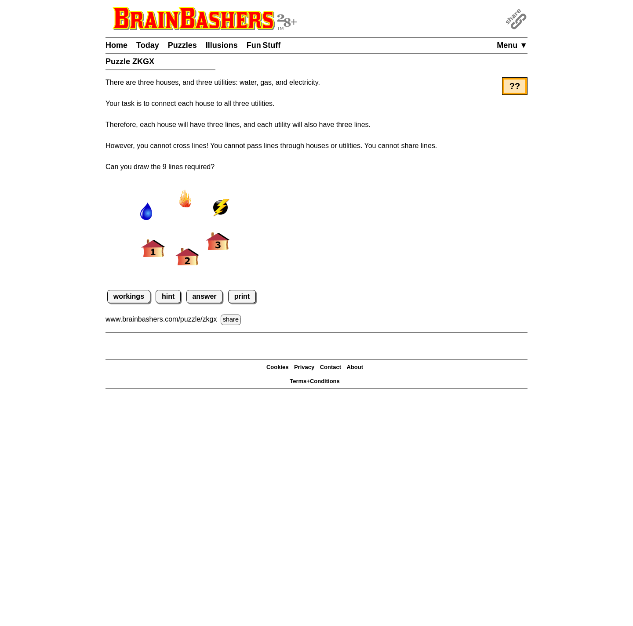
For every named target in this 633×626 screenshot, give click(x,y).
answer (204, 296)
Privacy (304, 367)
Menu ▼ (512, 45)
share (231, 319)
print (242, 296)
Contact (330, 367)
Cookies (277, 367)
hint (168, 296)
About (355, 367)
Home (116, 45)
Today (147, 45)
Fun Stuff (264, 45)
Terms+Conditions (315, 381)
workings (128, 296)
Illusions (222, 45)
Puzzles (182, 45)
